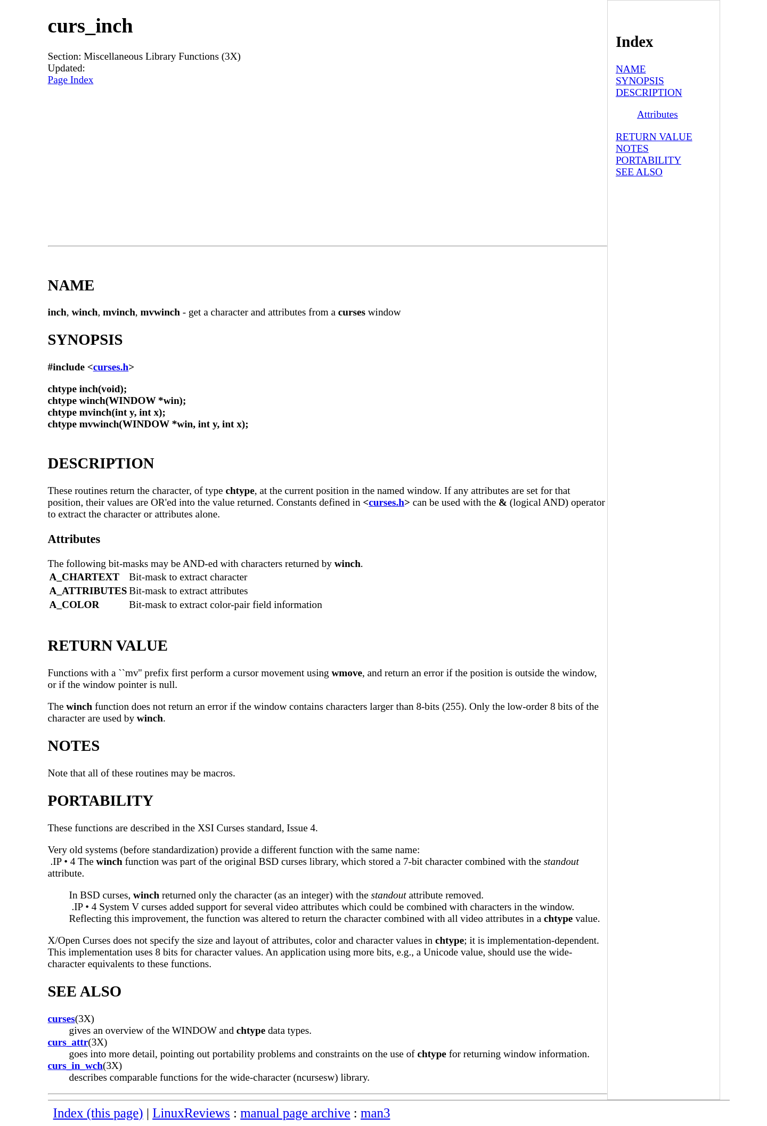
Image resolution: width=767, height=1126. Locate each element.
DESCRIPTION (649, 92)
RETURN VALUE (654, 136)
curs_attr (68, 1042)
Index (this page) (98, 1113)
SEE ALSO (639, 171)
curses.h (111, 366)
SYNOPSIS (640, 80)
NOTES (632, 148)
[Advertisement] (327, 165)
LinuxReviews (191, 1113)
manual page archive (295, 1113)
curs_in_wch (75, 1065)
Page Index (71, 79)
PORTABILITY (648, 160)
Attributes (657, 114)
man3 (375, 1113)
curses (61, 1018)
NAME (631, 69)
